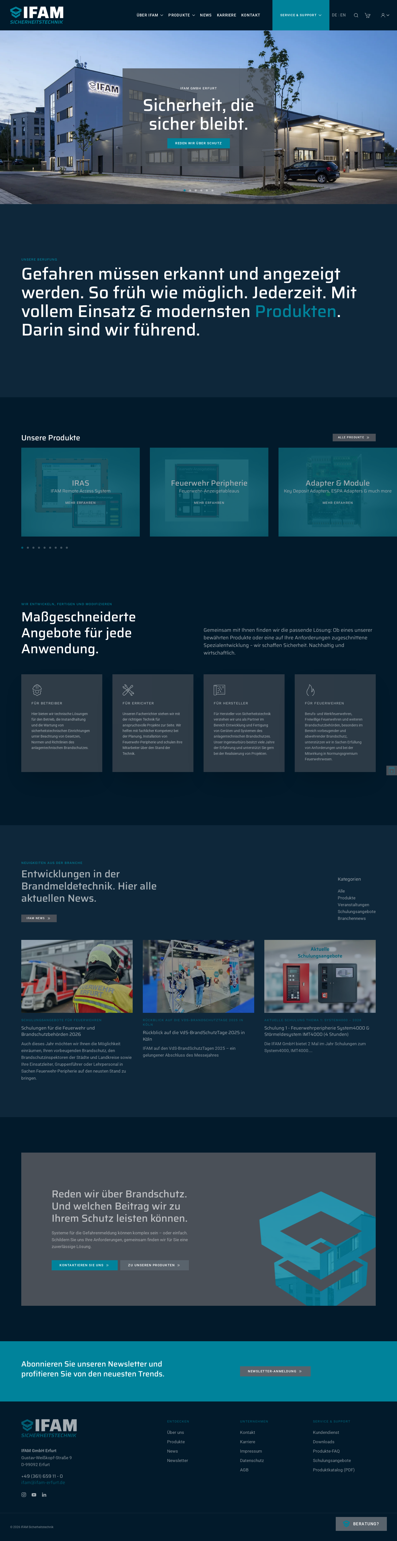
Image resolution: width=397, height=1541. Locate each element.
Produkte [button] (181, 15)
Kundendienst (326, 1432)
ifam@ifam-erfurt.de (43, 1482)
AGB (244, 1469)
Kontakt (250, 15)
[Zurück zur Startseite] (36, 15)
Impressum (251, 1451)
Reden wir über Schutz (198, 143)
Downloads (323, 1441)
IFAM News (39, 918)
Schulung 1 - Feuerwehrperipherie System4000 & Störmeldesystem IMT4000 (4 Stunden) (316, 1031)
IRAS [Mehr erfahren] (80, 483)
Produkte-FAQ (326, 1451)
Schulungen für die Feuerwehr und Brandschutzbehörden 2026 (58, 1031)
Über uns (175, 1432)
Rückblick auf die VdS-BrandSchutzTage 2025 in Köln (194, 1035)
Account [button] (386, 15)
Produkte (346, 897)
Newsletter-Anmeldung (275, 1371)
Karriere (226, 15)
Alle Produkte (354, 437)
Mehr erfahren (80, 503)
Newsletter (177, 1460)
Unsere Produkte (50, 438)
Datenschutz (252, 1460)
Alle (341, 891)
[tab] (22, 548)
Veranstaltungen (353, 904)
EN (343, 15)
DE (334, 15)
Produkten (296, 311)
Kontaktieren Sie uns (84, 1266)
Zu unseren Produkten (154, 1266)
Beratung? (365, 1524)
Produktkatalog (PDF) (334, 1469)
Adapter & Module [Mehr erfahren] (338, 483)
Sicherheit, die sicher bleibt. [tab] (185, 190)
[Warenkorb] (368, 15)
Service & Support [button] (301, 15)
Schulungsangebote (357, 911)
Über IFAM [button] (150, 15)
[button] (356, 15)
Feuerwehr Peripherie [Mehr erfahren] (209, 483)
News (206, 15)
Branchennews (352, 918)
